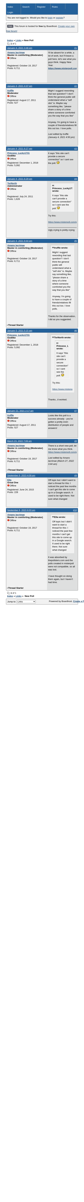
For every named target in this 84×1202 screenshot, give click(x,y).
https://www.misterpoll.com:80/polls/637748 (62, 68)
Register (41, 7)
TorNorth (12, 183)
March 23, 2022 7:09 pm (19, 441)
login (50, 17)
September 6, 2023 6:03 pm (21, 510)
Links (18, 40)
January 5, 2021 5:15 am (19, 330)
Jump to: (21, 601)
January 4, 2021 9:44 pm (19, 241)
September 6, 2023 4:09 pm (21, 475)
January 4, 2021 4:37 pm (19, 86)
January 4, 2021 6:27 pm (19, 148)
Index (10, 7)
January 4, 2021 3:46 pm (19, 48)
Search (25, 7)
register (59, 17)
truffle (10, 90)
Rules (55, 7)
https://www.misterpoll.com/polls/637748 (62, 222)
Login (10, 12)
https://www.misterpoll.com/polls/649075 (62, 452)
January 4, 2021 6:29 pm (19, 179)
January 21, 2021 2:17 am (20, 410)
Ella (9, 480)
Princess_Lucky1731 (18, 153)
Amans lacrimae (16, 52)
